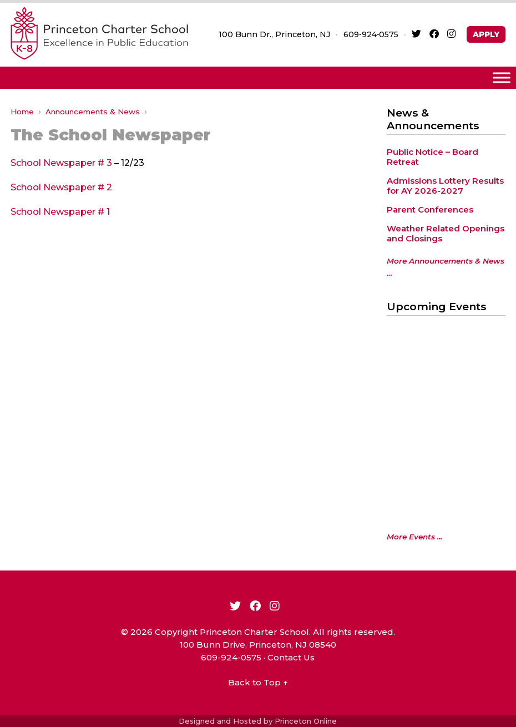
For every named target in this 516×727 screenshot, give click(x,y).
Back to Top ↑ (258, 682)
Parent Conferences (430, 209)
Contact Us (291, 657)
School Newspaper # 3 (61, 163)
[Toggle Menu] (501, 77)
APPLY (486, 34)
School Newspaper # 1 (60, 211)
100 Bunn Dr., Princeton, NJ (274, 34)
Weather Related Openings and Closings (445, 233)
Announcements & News (92, 111)
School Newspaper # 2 (61, 187)
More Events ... (414, 536)
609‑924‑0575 (370, 34)
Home (22, 111)
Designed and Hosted (220, 720)
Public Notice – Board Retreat (432, 157)
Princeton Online (306, 720)
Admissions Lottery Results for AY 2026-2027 (445, 185)
